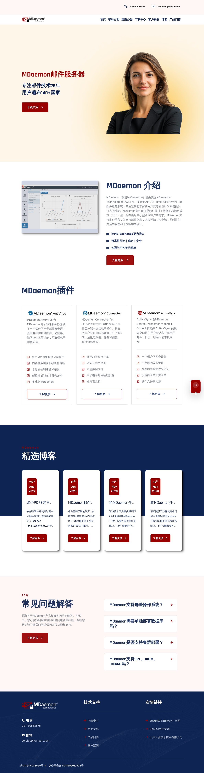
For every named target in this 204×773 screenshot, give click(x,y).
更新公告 (126, 19)
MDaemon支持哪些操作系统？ (136, 606)
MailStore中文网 (159, 729)
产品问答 (175, 19)
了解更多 (121, 260)
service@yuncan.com (169, 6)
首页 (103, 19)
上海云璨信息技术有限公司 (165, 737)
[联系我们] (196, 386)
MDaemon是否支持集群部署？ (136, 644)
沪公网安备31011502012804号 (66, 765)
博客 (164, 19)
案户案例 (93, 745)
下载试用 (35, 107)
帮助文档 (113, 19)
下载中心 (140, 19)
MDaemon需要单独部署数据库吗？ (136, 626)
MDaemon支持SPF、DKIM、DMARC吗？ (133, 663)
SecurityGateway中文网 (164, 720)
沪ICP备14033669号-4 (33, 765)
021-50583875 (137, 6)
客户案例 (153, 19)
